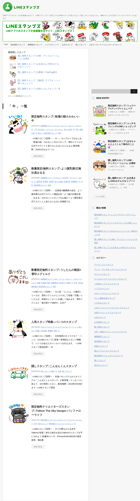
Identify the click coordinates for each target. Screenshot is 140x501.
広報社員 (67, 182)
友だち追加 (68, 129)
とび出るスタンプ (102, 303)
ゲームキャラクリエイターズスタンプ (110, 279)
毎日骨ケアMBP (64, 283)
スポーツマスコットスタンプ (106, 293)
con (55, 279)
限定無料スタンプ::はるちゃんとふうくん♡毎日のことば (122, 144)
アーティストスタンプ (103, 265)
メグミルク (50, 129)
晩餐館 (50, 331)
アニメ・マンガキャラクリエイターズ (110, 269)
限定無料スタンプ (50, 133)
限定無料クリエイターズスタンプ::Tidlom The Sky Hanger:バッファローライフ (56, 410)
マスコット (73, 178)
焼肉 (55, 331)
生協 (59, 371)
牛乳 (77, 129)
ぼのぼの (41, 129)
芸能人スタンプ (101, 346)
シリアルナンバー (52, 45)
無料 (52, 371)
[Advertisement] (31, 238)
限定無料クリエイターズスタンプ (53, 420)
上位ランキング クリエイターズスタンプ (105, 45)
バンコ (73, 327)
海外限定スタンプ (18, 45)
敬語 (48, 283)
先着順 (45, 182)
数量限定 (74, 182)
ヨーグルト (59, 129)
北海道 (51, 182)
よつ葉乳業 (38, 182)
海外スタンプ (43, 424)
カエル (56, 126)
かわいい (71, 126)
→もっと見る (100, 196)
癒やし (40, 133)
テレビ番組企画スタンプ (104, 298)
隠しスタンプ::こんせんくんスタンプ (54, 366)
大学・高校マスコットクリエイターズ (110, 332)
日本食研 (43, 331)
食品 (49, 185)
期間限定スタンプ (35, 45)
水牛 (35, 424)
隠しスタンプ (80, 45)
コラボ (75, 279)
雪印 (59, 133)
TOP (6, 45)
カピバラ (63, 126)
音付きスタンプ (101, 365)
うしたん (61, 279)
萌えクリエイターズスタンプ (106, 351)
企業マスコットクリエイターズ (107, 312)
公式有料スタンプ (102, 322)
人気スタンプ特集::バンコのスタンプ (54, 321)
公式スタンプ (67, 45)
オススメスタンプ (102, 274)
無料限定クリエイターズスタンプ (61, 424)
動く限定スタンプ (102, 327)
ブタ (35, 129)
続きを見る (38, 156)
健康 (38, 283)
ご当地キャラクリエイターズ (106, 284)
